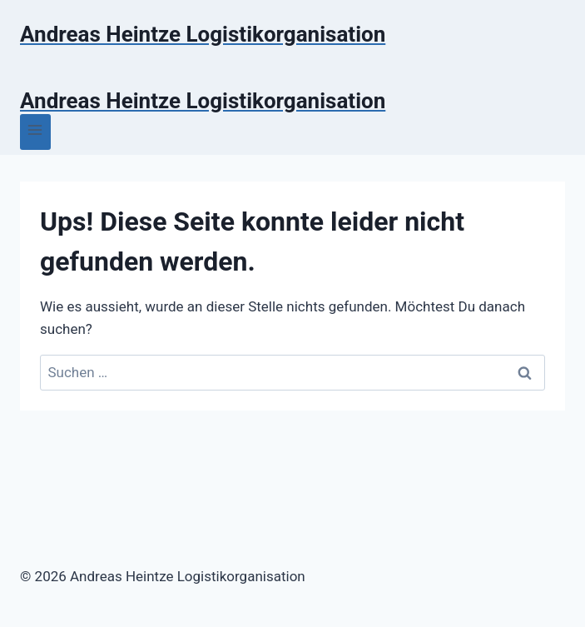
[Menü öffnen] (35, 132)
